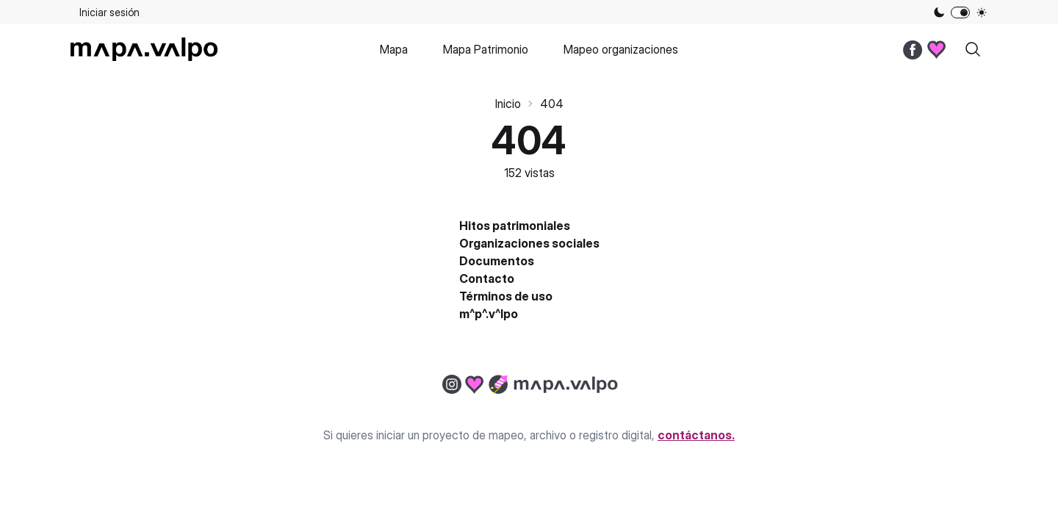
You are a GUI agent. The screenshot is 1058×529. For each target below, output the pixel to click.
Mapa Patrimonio (485, 49)
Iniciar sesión (109, 12)
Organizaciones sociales (529, 243)
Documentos (496, 260)
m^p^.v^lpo (488, 313)
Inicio (508, 103)
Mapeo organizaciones (621, 49)
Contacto (486, 278)
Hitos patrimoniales (514, 225)
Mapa (394, 49)
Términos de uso (506, 296)
